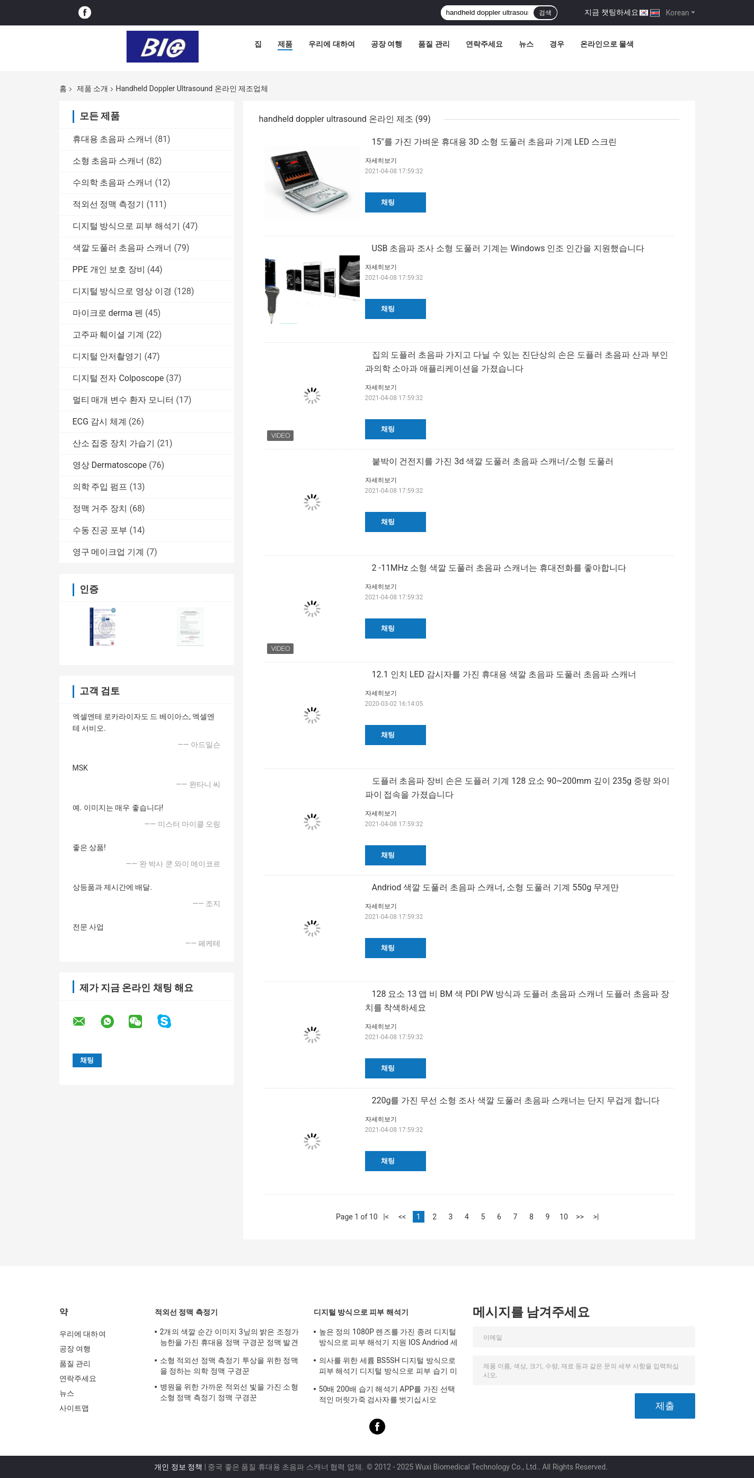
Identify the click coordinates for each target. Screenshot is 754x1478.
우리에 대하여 (331, 44)
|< (386, 1217)
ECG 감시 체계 (100, 422)
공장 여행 (386, 44)
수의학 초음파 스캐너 (113, 183)
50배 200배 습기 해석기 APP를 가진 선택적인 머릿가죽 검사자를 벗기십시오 (387, 1394)
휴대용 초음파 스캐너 (113, 139)
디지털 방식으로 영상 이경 (122, 291)
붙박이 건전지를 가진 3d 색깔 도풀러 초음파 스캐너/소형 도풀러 (493, 461)
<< (402, 1217)
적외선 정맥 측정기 (109, 204)
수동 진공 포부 (100, 530)
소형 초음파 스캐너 (109, 161)
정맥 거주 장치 (100, 508)
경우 (556, 44)
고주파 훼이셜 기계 (109, 335)
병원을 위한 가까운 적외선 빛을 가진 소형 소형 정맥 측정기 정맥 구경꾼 (229, 1392)
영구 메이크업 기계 (109, 552)
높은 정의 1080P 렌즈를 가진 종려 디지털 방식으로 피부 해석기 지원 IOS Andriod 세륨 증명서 (388, 1338)
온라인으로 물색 (607, 44)
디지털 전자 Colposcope (118, 378)
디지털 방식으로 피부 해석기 (127, 226)
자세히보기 (381, 160)
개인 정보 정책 (178, 1467)
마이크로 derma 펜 (108, 313)
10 (564, 1217)
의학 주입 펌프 (100, 487)
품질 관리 (433, 44)
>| (596, 1217)
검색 (545, 12)
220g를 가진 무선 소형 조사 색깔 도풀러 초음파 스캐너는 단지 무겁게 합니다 (516, 1100)
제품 (285, 44)
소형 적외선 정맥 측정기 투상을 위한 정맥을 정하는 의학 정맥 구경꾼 (229, 1365)
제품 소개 (92, 88)
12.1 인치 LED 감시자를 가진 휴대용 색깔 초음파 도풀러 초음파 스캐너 (504, 674)
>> (580, 1217)
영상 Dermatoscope (110, 465)
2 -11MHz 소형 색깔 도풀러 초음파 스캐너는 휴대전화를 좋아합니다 (499, 568)
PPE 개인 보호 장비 (109, 269)
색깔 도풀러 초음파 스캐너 (122, 248)
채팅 (388, 202)
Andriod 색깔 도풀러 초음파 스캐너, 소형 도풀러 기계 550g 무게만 (495, 887)
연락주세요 (484, 44)
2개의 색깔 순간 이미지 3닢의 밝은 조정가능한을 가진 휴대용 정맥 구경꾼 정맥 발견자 (229, 1338)
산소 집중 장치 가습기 (114, 443)
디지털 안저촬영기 (108, 356)
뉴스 (526, 44)
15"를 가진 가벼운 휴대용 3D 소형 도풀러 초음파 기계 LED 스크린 (494, 142)
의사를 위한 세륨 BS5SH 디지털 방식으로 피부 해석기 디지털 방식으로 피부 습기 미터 (388, 1367)
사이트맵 (74, 1408)
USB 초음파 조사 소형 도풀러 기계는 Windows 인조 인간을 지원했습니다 (508, 248)
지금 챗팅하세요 (611, 12)
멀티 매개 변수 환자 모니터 (123, 400)
